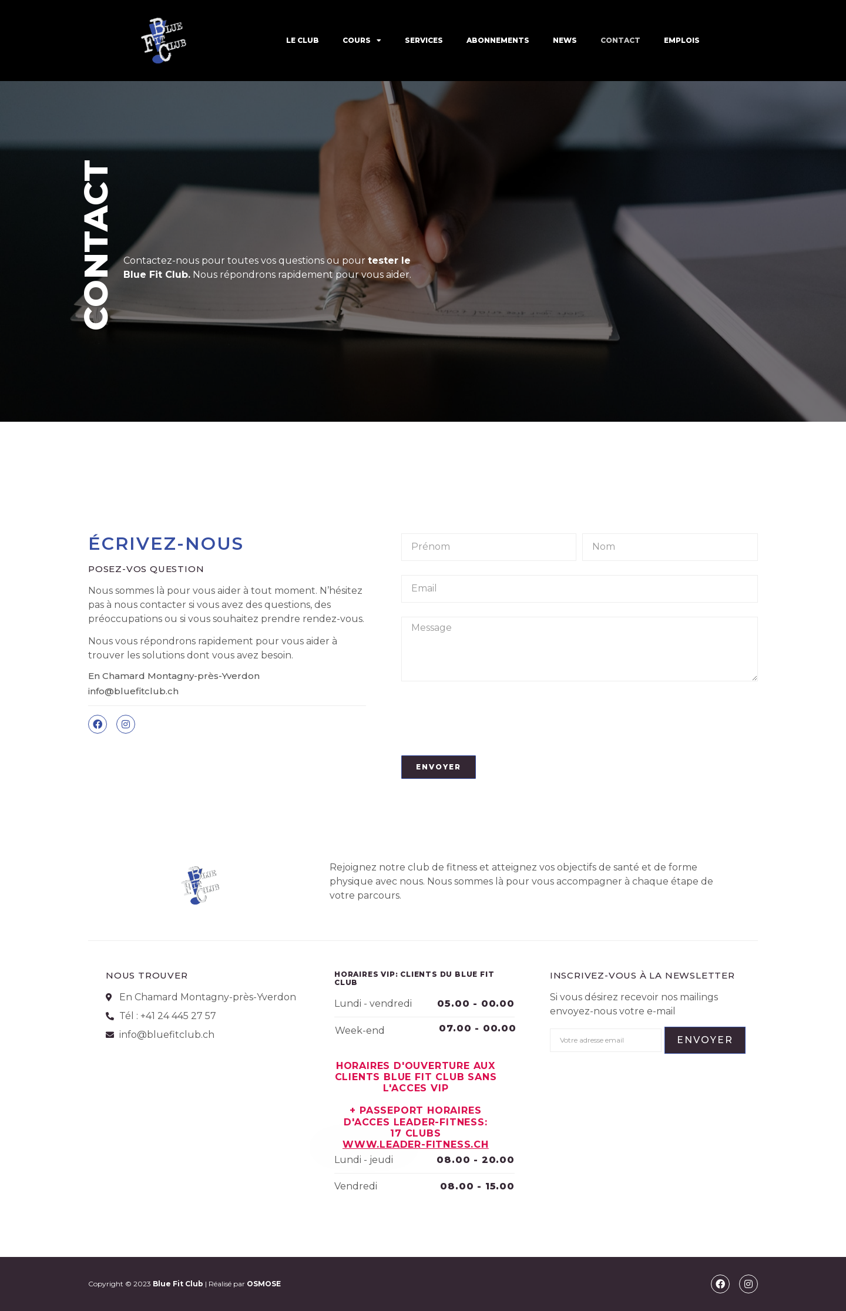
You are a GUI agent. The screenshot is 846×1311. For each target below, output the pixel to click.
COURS (362, 40)
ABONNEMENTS (497, 40)
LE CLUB (302, 40)
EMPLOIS (682, 40)
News (565, 40)
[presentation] (490, 718)
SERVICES (424, 40)
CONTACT (620, 40)
